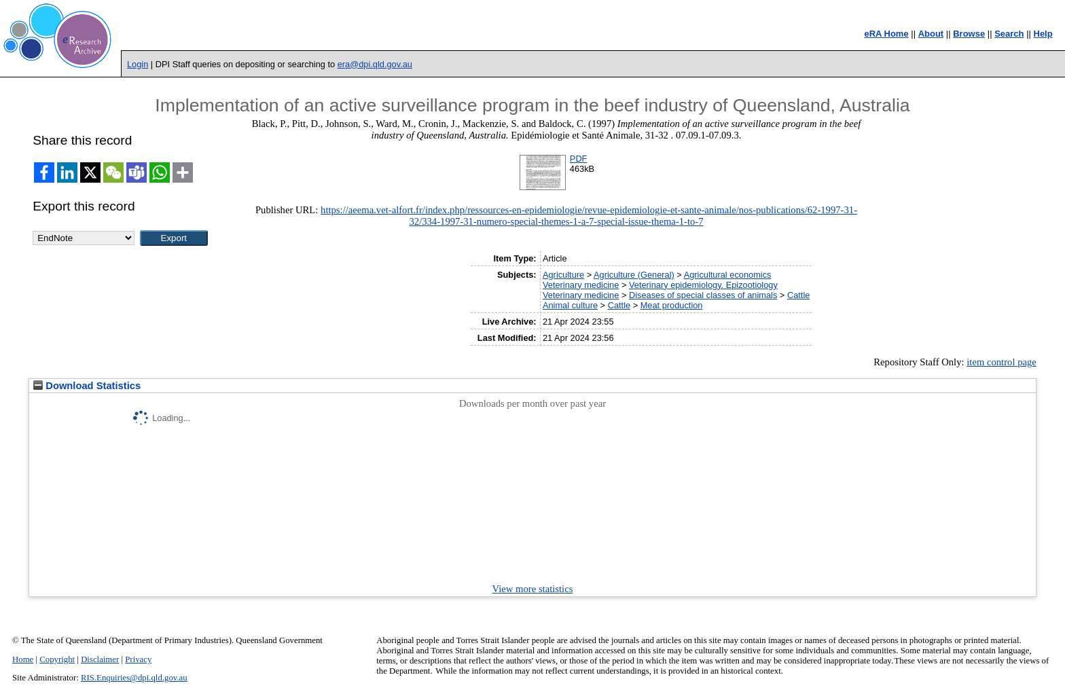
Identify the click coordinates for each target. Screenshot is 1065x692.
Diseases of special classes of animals (703, 295)
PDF (579, 158)
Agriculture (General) (634, 275)
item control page (1001, 362)
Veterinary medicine (581, 285)
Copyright (57, 659)
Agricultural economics (728, 275)
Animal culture (570, 305)
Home (22, 659)
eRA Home (886, 34)
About (931, 34)
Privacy (138, 659)
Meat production (671, 305)
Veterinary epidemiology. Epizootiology (703, 285)
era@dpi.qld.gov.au (375, 64)
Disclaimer (100, 659)
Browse (969, 34)
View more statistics (532, 588)
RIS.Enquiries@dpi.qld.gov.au (134, 677)
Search (1009, 34)
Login (137, 64)
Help (1043, 34)
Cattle (798, 295)
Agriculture (563, 275)
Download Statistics (87, 385)
